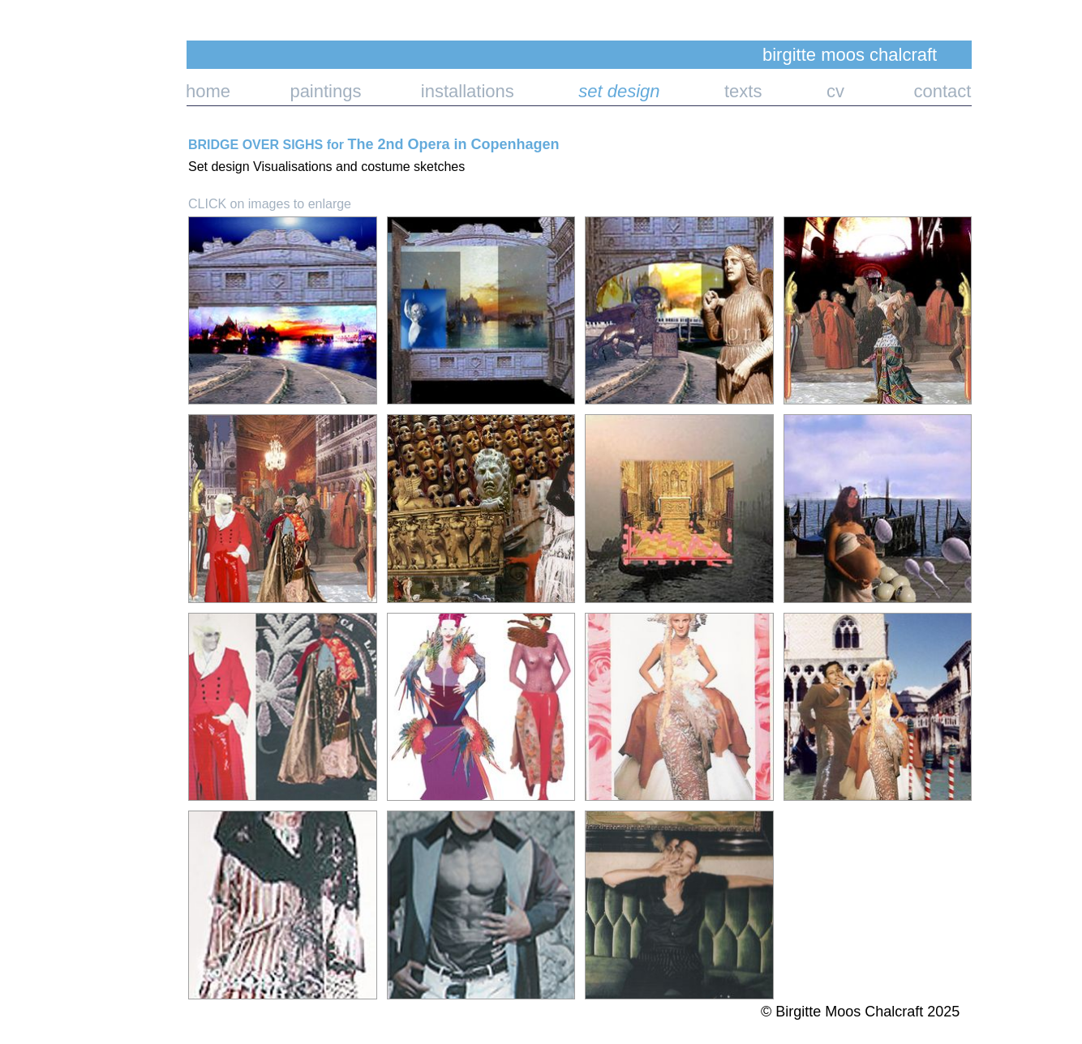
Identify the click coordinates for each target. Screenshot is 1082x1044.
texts (713, 91)
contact (908, 91)
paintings (295, 91)
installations (469, 91)
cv (805, 91)
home (208, 91)
